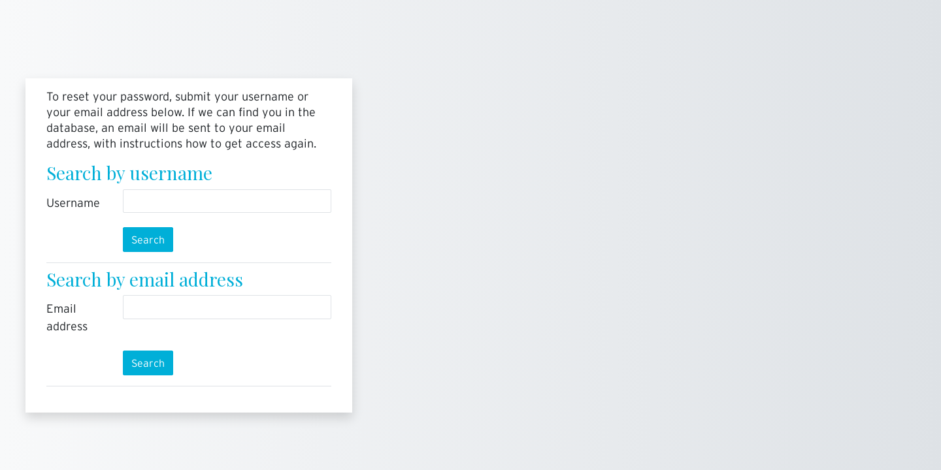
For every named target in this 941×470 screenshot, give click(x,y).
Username (73, 202)
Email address (67, 317)
